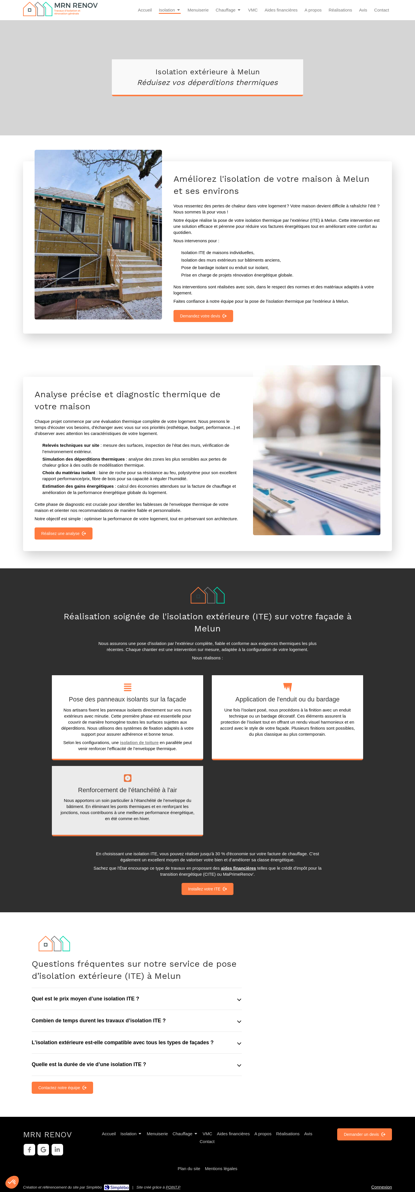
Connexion (381, 1187)
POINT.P (173, 1187)
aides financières (238, 868)
